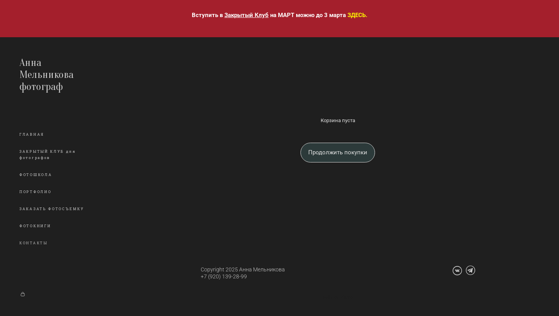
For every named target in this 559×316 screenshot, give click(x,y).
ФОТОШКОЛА (35, 175)
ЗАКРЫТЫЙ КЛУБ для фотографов (47, 154)
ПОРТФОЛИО (35, 192)
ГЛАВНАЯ (31, 134)
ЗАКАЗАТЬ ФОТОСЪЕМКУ (51, 209)
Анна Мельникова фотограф (46, 75)
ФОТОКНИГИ (35, 226)
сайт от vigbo (338, 297)
